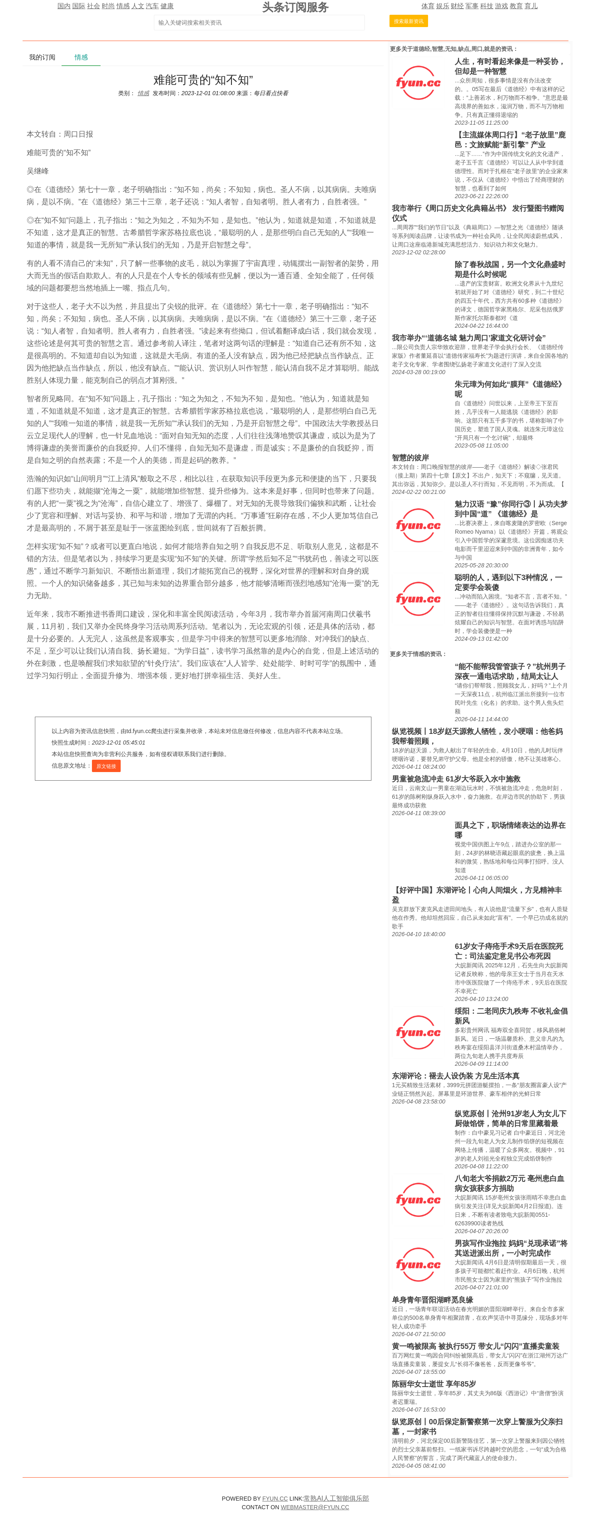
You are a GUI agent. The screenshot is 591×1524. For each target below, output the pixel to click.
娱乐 (442, 5)
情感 (123, 5)
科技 (486, 5)
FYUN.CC (275, 1498)
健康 (167, 5)
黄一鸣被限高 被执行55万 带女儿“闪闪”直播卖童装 (475, 1346)
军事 (472, 5)
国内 (64, 5)
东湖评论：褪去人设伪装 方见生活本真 (456, 1076)
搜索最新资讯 (409, 21)
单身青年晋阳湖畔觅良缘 (432, 1300)
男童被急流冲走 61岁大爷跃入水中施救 (456, 779)
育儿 (531, 5)
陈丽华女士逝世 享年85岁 (434, 1384)
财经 (457, 5)
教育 (516, 5)
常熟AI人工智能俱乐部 (336, 1498)
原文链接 (106, 766)
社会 (93, 5)
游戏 (501, 5)
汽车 (152, 5)
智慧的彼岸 (410, 458)
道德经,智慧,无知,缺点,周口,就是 (454, 49)
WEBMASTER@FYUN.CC (315, 1507)
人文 (137, 5)
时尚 (108, 5)
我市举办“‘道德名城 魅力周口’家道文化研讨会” (469, 338)
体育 (428, 5)
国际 (78, 5)
